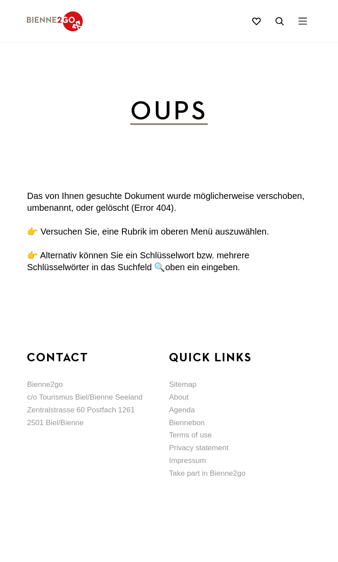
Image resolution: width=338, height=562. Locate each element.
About (178, 397)
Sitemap (182, 384)
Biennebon (187, 423)
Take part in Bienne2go (207, 473)
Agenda (182, 410)
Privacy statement (198, 448)
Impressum (187, 460)
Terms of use (190, 435)
